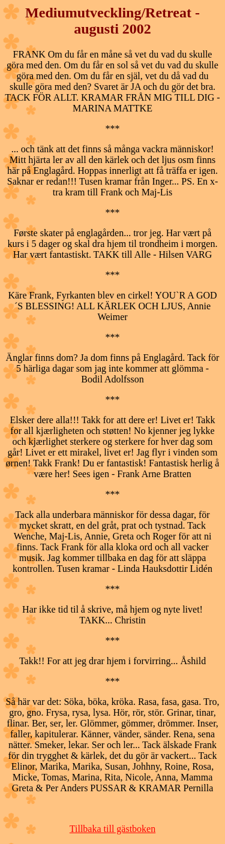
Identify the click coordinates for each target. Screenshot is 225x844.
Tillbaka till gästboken (112, 829)
